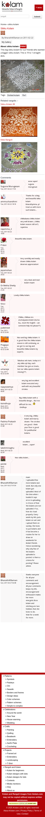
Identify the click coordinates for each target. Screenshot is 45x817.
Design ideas (12, 696)
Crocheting (11, 746)
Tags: (3, 95)
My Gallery (6, 42)
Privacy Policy (27, 811)
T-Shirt (10, 763)
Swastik (10, 689)
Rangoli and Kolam (13, 767)
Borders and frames (15, 693)
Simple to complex (15, 706)
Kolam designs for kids (16, 777)
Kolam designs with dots (17, 774)
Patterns (8, 676)
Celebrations (10, 709)
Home (3, 24)
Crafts (7, 726)
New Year (11, 716)
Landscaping (12, 760)
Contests (11, 780)
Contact (25, 814)
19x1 (24, 95)
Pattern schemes (14, 702)
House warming (13, 719)
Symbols (10, 679)
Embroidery (12, 740)
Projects (8, 750)
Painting (10, 730)
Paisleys (10, 683)
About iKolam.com (11, 811)
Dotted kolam (13, 95)
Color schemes (13, 699)
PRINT (23, 46)
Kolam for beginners (15, 770)
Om (8, 686)
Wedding (11, 723)
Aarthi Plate (12, 743)
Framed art (11, 753)
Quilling (10, 733)
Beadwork (11, 736)
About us (11, 790)
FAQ (9, 787)
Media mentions (14, 784)
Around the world (14, 713)
